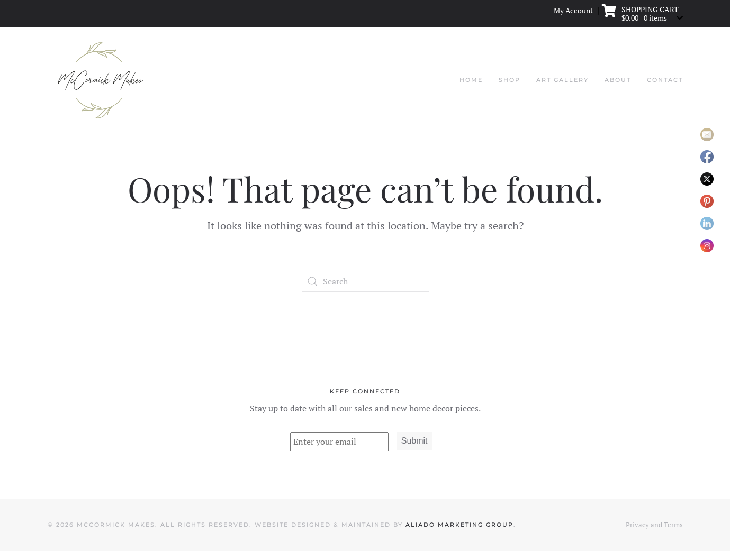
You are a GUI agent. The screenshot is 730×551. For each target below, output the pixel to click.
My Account (573, 10)
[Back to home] (101, 80)
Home (471, 80)
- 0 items (645, 17)
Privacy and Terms (654, 524)
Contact (665, 80)
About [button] (618, 80)
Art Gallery (562, 80)
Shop (509, 80)
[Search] (365, 281)
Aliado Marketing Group (459, 524)
